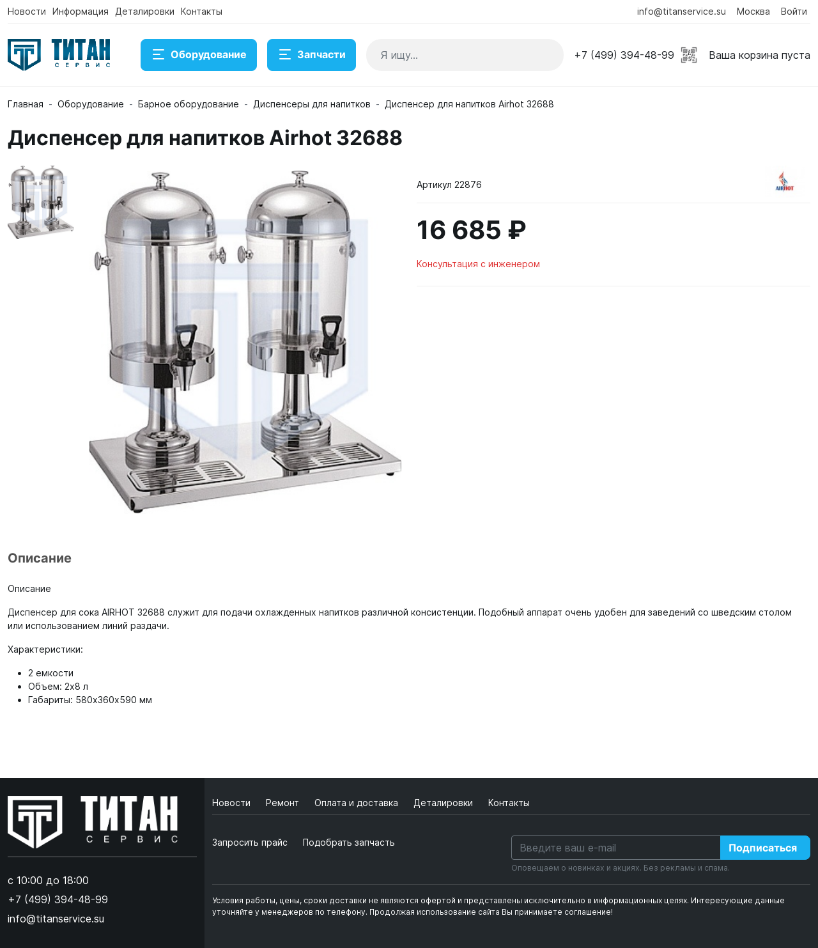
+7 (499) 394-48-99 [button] (624, 55)
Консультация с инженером (478, 263)
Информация (80, 11)
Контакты (201, 11)
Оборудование (199, 55)
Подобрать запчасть (349, 842)
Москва (753, 11)
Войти (794, 11)
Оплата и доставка (357, 802)
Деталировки (144, 11)
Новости (27, 11)
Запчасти (311, 55)
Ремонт (284, 802)
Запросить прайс (250, 842)
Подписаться (763, 847)
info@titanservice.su (681, 11)
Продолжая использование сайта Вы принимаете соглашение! (491, 912)
